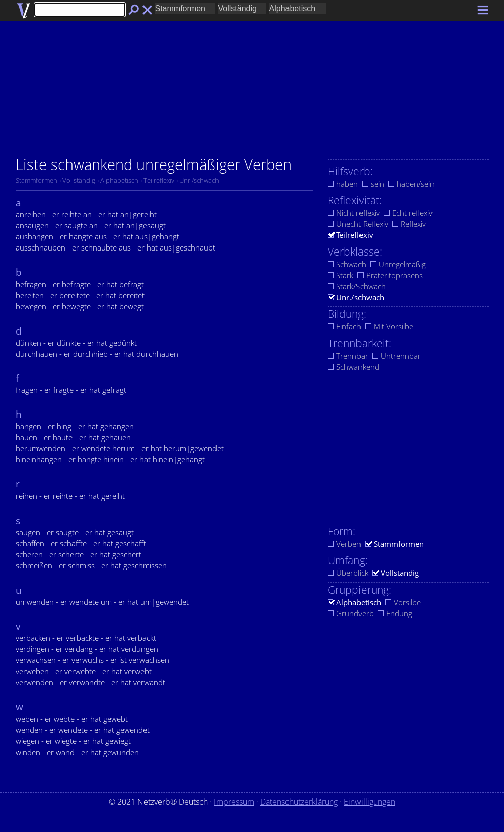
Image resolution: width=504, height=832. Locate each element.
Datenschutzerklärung (299, 801)
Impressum (234, 801)
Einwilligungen (369, 801)
